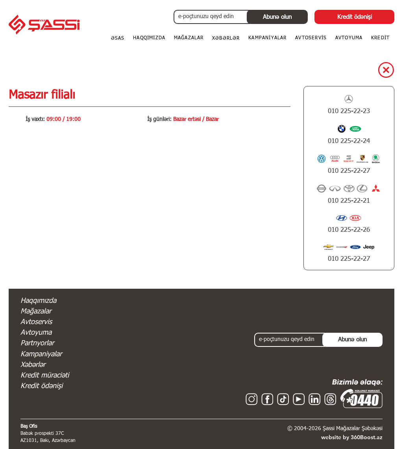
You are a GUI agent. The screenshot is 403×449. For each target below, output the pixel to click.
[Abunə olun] (277, 17)
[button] (380, 38)
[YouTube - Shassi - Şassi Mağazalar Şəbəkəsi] (299, 399)
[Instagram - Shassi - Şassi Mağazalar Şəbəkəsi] (251, 399)
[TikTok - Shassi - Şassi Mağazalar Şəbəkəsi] (283, 399)
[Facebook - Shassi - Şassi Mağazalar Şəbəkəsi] (267, 399)
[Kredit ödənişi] (354, 17)
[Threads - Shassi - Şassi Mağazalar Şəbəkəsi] (330, 399)
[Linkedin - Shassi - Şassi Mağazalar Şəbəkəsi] (314, 399)
